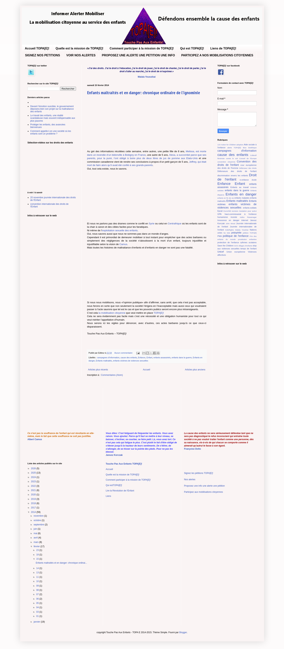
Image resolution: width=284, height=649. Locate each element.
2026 (34, 468)
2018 (34, 503)
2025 (34, 472)
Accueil (146, 369)
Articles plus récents (98, 369)
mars (36, 542)
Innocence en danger (228, 220)
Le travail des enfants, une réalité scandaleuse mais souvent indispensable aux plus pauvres (52, 118)
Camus (123, 244)
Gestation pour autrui (248, 211)
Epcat (220, 211)
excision (235, 211)
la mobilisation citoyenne (112, 312)
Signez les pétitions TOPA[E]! (198, 473)
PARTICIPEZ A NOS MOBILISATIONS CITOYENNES (217, 55)
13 (37, 572)
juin (36, 529)
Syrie (151, 223)
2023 (34, 481)
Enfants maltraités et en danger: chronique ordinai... (61, 563)
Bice (244, 148)
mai (36, 533)
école (254, 180)
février (37, 546)
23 (37, 550)
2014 (34, 512)
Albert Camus (35, 439)
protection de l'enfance (228, 242)
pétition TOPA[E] (249, 233)
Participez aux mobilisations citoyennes (203, 492)
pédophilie (236, 232)
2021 (34, 490)
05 (37, 603)
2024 (34, 477)
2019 (34, 499)
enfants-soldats (249, 208)
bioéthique (252, 148)
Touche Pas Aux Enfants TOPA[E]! (124, 464)
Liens (108, 496)
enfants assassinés (162, 357)
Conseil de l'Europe (248, 158)
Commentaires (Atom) (112, 375)
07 (37, 594)
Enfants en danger (241, 194)
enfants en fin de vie (226, 198)
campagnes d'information (108, 357)
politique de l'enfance (236, 235)
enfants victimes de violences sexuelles (130, 361)
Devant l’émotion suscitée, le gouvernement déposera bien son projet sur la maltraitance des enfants (52, 109)
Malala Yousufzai (147, 77)
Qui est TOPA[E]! (192, 48)
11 (37, 577)
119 (219, 145)
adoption (240, 145)
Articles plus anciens (195, 369)
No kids (226, 233)
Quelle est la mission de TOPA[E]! (79, 48)
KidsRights (229, 230)
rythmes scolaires (248, 242)
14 (37, 568)
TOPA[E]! (159, 312)
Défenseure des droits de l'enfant (237, 171)
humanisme (223, 217)
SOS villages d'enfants (243, 246)
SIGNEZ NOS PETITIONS (42, 55)
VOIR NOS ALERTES (81, 55)
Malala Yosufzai (241, 230)
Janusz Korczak (114, 455)
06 (37, 599)
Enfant (149, 357)
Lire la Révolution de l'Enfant (120, 490)
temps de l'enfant (248, 248)
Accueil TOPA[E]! (37, 48)
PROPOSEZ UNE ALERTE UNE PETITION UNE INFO (138, 55)
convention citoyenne (226, 162)
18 (37, 554)
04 (37, 607)
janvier (37, 621)
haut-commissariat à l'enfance (240, 214)
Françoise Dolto (192, 449)
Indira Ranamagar (248, 217)
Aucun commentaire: (123, 353)
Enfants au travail (239, 187)
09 (37, 585)
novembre (39, 516)
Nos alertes (189, 479)
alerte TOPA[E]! (234, 148)
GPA (220, 214)
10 (37, 581)
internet (244, 220)
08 (37, 590)
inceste (234, 217)
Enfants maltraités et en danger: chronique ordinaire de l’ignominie (143, 92)
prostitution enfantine (247, 239)
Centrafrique (174, 223)
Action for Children (228, 145)
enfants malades (241, 198)
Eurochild (227, 211)
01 (37, 616)
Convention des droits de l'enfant (237, 163)
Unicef (221, 251)
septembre (39, 524)
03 (37, 612)
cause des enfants (128, 357)
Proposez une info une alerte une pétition (204, 486)
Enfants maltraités (104, 361)
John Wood (230, 223)
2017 (34, 507)
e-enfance (244, 180)
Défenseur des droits (248, 168)
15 (37, 559)
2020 (34, 494)
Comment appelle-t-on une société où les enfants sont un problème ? (50, 132)
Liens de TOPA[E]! (223, 48)
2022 (34, 486)
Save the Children (226, 245)
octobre (38, 520)
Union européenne (235, 252)
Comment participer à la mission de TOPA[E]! (142, 48)
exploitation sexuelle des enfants (120, 230)
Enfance (141, 357)
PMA (220, 236)
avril (36, 537)
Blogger (183, 632)
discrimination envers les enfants (233, 175)
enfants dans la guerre (182, 357)
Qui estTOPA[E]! (114, 485)
